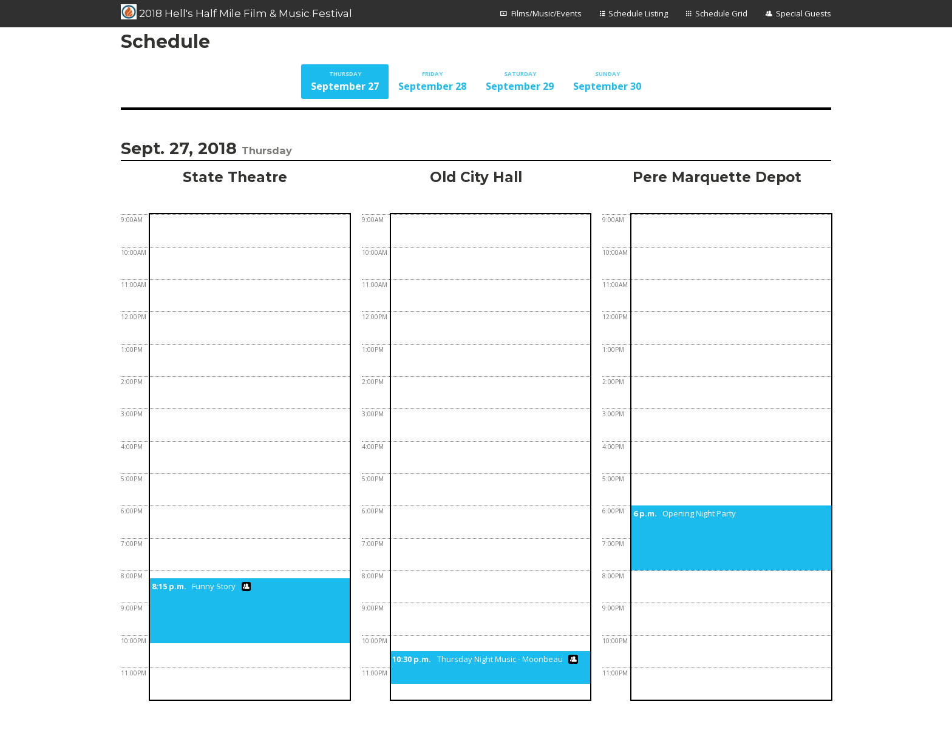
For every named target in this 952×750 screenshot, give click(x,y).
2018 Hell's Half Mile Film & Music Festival (236, 12)
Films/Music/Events (546, 13)
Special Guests (803, 13)
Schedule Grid (721, 13)
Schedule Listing (638, 13)
